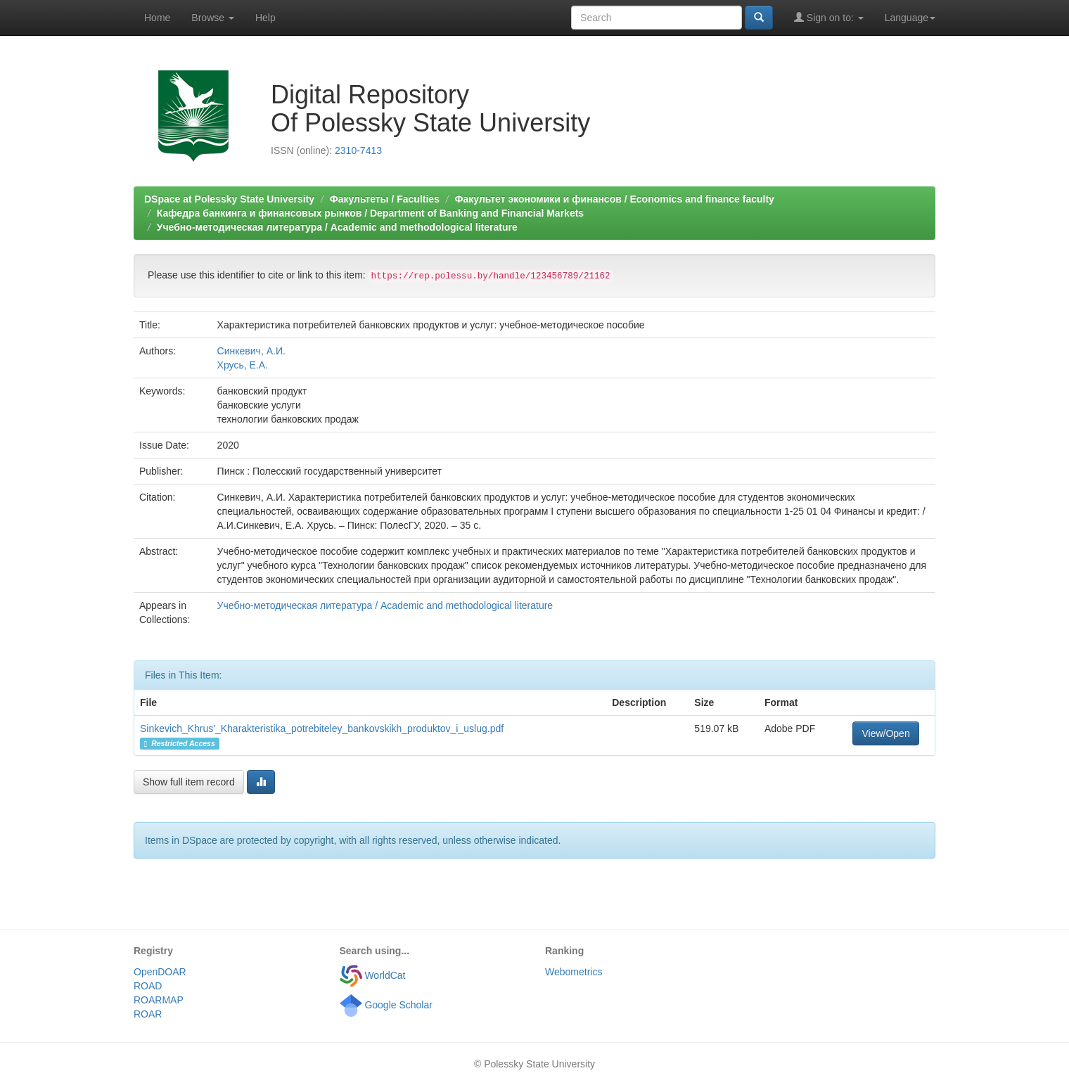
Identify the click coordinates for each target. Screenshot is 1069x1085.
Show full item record (189, 782)
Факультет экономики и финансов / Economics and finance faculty (614, 199)
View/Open (885, 733)
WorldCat (373, 975)
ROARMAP (159, 1000)
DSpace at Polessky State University (229, 199)
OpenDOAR (160, 971)
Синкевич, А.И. (251, 351)
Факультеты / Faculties (385, 199)
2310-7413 (358, 150)
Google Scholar (386, 1004)
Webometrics (573, 971)
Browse (212, 17)
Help (265, 17)
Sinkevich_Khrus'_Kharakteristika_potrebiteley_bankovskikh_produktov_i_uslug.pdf (322, 728)
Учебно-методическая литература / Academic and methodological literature (337, 227)
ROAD (148, 985)
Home (157, 17)
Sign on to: (829, 17)
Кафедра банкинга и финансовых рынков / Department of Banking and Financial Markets (370, 213)
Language (910, 17)
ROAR (148, 1014)
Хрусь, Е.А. (242, 365)
